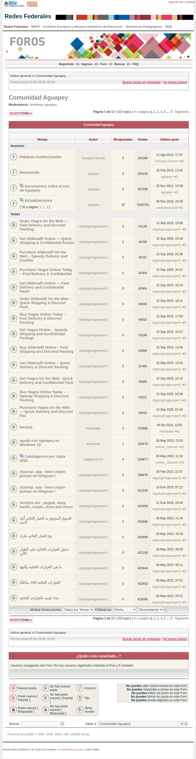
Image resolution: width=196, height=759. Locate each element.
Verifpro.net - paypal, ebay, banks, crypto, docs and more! (46, 505)
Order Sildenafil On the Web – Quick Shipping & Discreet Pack (45, 303)
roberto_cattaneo (166, 447)
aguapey (50, 104)
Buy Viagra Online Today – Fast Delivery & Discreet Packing (43, 318)
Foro (103, 64)
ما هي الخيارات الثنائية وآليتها (41, 567)
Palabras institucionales (41, 157)
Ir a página (141, 112)
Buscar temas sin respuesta (141, 82)
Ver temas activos (175, 82)
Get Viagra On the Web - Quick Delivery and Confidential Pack (46, 380)
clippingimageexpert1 (93, 226)
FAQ (135, 64)
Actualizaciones (38, 200)
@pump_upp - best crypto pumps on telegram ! (42, 474)
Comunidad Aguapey (50, 76)
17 (171, 112)
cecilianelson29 (166, 208)
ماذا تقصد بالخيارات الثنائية (39, 598)
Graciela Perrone (93, 158)
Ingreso (86, 64)
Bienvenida (29, 172)
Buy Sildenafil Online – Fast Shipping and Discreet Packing (47, 349)
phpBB (29, 734)
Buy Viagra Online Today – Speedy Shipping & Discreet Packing (44, 396)
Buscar (119, 64)
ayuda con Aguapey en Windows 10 (39, 443)
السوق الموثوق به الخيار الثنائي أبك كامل (45, 520)
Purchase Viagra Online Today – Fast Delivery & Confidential (46, 272)
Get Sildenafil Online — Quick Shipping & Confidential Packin (47, 241)
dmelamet (93, 444)
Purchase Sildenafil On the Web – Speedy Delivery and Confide (43, 256)
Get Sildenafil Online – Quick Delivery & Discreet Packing (45, 365)
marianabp (93, 428)
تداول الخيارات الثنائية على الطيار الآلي (44, 551)
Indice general (20, 76)
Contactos (190, 2)
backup (26, 427)
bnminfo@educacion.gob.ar (71, 749)
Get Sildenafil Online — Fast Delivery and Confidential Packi (44, 287)
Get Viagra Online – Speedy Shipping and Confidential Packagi (44, 334)
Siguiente (182, 112)
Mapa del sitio (176, 2)
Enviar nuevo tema (21, 113)
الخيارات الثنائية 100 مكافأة (40, 582)
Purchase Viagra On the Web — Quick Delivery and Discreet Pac (46, 411)
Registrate (66, 64)
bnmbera (36, 104)
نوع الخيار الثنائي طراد (36, 536)
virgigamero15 (93, 459)
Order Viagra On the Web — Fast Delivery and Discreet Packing (44, 225)
